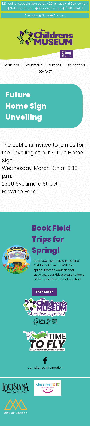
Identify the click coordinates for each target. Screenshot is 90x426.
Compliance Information (45, 368)
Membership (34, 65)
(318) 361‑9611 (74, 8)
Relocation (76, 65)
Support (55, 65)
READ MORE (44, 292)
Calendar (31, 15)
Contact (60, 15)
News (46, 15)
